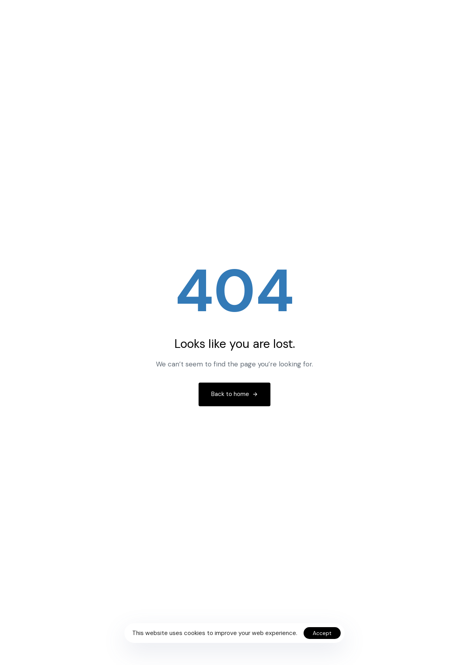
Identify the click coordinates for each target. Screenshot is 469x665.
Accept (322, 633)
